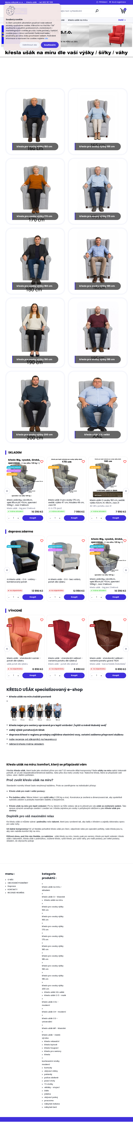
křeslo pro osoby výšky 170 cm (34, 216)
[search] (97, 11)
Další (121, 20)
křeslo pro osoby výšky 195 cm (97, 360)
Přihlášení (103, 2)
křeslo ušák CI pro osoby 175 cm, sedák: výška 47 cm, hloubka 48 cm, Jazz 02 (66, 504)
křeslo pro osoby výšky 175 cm (97, 216)
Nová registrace (119, 2)
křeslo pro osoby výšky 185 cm (97, 286)
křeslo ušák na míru (78, 20)
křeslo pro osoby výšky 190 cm (34, 360)
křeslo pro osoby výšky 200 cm (34, 435)
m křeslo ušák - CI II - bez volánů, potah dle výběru (64, 581)
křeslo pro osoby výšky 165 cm (97, 146)
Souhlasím (50, 44)
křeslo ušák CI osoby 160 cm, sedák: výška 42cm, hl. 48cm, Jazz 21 (107, 502)
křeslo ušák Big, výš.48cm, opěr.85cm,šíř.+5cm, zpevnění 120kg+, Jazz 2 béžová (22, 504)
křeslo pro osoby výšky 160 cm (34, 146)
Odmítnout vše (29, 45)
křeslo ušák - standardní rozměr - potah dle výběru (24, 660)
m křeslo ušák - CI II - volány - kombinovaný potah (21, 581)
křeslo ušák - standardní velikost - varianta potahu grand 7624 (107, 660)
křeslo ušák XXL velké (97, 435)
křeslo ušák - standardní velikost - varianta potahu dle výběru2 (65, 660)
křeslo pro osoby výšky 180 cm (34, 286)
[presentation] (7, 492)
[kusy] (13, 519)
